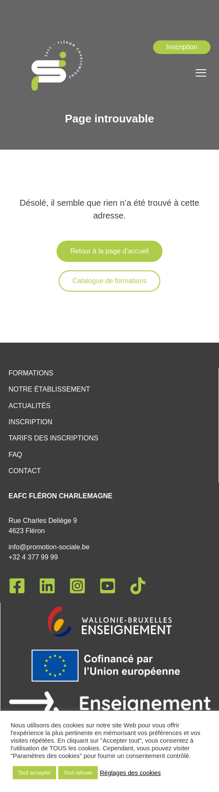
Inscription (30, 422)
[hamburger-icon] (200, 73)
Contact (25, 470)
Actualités (30, 405)
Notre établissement (49, 389)
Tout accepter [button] (34, 772)
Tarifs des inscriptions (53, 438)
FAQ (15, 454)
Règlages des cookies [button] (130, 772)
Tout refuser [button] (78, 772)
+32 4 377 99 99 (33, 557)
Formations (31, 373)
